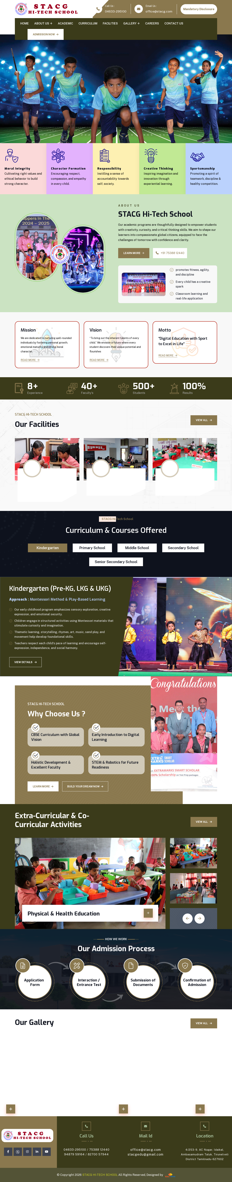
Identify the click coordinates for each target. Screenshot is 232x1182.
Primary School (92, 548)
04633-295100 (115, 11)
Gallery (129, 23)
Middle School (137, 548)
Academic (65, 23)
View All (204, 420)
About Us (41, 23)
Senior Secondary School (116, 562)
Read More (30, 360)
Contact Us (173, 23)
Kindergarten (47, 548)
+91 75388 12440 (170, 253)
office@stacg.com (159, 11)
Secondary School (183, 548)
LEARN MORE (133, 253)
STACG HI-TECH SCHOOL (100, 1175)
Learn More (43, 786)
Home (24, 23)
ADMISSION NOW (45, 34)
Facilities (110, 23)
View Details (25, 662)
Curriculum (87, 23)
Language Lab (106, 484)
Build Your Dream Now (85, 786)
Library (168, 484)
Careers (152, 23)
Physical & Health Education (64, 913)
